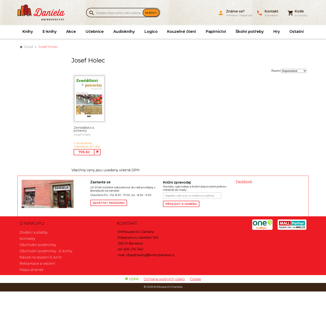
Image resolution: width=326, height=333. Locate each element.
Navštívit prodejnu (109, 202)
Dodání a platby (34, 232)
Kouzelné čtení (181, 31)
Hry (276, 31)
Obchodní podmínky (38, 245)
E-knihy (49, 31)
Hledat (151, 12)
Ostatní (296, 31)
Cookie (195, 279)
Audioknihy (124, 31)
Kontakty (27, 239)
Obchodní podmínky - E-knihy (46, 251)
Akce (71, 31)
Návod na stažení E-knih (41, 257)
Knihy (27, 31)
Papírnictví (216, 31)
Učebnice (94, 31)
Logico (151, 31)
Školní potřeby (250, 31)
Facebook (244, 182)
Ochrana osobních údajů (164, 279)
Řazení (275, 70)
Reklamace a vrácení (37, 264)
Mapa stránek (31, 270)
